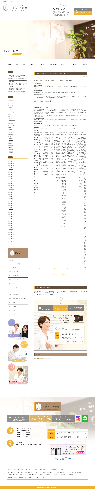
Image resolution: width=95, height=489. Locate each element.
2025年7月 (11, 172)
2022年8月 (11, 219)
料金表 (43, 64)
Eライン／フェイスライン (16, 279)
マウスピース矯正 (12, 125)
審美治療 (12, 283)
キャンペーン (12, 103)
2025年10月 (11, 167)
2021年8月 (11, 241)
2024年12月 (11, 185)
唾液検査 (11, 138)
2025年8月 (11, 170)
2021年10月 (11, 238)
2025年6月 (11, 174)
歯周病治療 (11, 145)
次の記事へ (64, 274)
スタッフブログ (12, 107)
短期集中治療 (22, 477)
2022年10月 (11, 216)
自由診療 (11, 149)
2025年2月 (11, 181)
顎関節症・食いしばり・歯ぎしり (18, 298)
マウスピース (12, 123)
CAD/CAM (11, 100)
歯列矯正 (11, 141)
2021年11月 (11, 236)
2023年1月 (11, 212)
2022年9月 (11, 218)
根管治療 (12, 314)
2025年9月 (11, 169)
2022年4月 (11, 227)
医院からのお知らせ (41, 477)
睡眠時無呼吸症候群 (15, 294)
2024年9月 (11, 190)
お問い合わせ (75, 64)
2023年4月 (11, 207)
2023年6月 (11, 205)
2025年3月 (11, 179)
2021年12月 (11, 234)
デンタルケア (12, 111)
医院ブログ (85, 64)
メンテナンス (12, 127)
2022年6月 (11, 223)
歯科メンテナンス (12, 147)
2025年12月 (11, 163)
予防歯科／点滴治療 (15, 264)
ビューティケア (12, 114)
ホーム (9, 469)
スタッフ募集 (53, 469)
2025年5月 (11, 176)
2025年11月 (11, 165)
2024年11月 (11, 187)
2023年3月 (11, 209)
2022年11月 (11, 214)
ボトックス (11, 118)
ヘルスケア (11, 116)
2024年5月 (11, 198)
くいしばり (11, 105)
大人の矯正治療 (14, 275)
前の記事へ (55, 274)
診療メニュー (64, 64)
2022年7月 (11, 221)
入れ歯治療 (13, 306)
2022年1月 (11, 232)
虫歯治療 (11, 151)
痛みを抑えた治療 (12, 477)
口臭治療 (12, 302)
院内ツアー (32, 64)
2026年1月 (11, 161)
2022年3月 (11, 229)
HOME (9, 64)
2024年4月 (11, 200)
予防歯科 (11, 131)
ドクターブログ (12, 112)
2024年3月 (11, 201)
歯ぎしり (11, 140)
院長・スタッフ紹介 (21, 64)
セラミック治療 (12, 109)
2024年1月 (11, 203)
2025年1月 (11, 183)
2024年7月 (11, 194)
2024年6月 (11, 196)
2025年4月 (11, 178)
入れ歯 (10, 132)
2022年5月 (11, 225)
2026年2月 (11, 160)
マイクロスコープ (12, 121)
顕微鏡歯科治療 (12, 152)
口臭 (10, 136)
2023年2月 (11, 210)
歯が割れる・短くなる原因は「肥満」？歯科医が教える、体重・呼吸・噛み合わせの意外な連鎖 (18, 80)
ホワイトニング (12, 120)
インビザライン (12, 101)
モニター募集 (12, 129)
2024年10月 (11, 189)
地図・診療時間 (53, 64)
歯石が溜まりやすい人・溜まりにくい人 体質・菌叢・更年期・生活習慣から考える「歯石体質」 (18, 85)
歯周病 (10, 143)
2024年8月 (11, 192)
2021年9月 (11, 239)
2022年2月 (11, 230)
